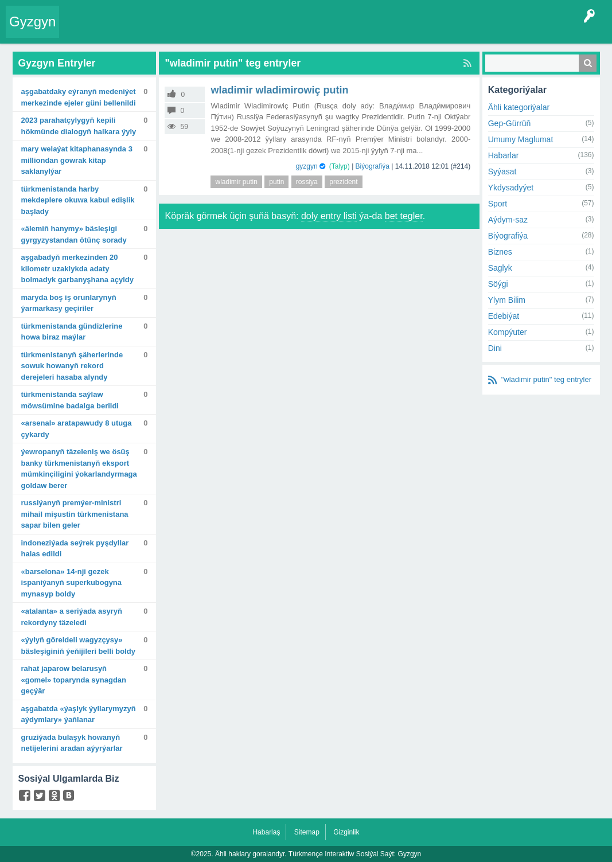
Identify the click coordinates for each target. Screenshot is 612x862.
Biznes (500, 251)
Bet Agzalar (307, 29)
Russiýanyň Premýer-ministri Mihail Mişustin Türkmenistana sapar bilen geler (74, 513)
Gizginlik (346, 832)
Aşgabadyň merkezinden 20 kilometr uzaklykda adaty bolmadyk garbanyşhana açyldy (77, 268)
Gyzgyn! (152, 29)
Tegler (185, 29)
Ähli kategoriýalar (518, 107)
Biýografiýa (372, 166)
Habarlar (503, 155)
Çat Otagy (382, 29)
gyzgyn (307, 166)
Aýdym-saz (508, 219)
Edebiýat (503, 316)
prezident (343, 182)
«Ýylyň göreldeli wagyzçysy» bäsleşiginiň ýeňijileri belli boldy (78, 645)
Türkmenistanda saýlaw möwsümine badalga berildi (70, 400)
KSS (346, 29)
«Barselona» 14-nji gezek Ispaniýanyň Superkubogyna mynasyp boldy (71, 582)
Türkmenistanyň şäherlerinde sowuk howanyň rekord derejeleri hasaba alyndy (72, 365)
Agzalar (268, 29)
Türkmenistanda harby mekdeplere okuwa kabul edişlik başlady (78, 200)
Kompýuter (507, 332)
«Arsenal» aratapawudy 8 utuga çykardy (76, 429)
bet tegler (404, 216)
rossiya (307, 182)
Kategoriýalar (227, 29)
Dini (495, 348)
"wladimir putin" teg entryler (546, 379)
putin (276, 182)
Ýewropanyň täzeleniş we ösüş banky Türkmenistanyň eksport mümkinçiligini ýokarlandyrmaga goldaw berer (79, 468)
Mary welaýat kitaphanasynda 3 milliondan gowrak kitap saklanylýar (76, 160)
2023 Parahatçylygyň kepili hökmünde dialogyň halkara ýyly (79, 126)
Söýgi (498, 283)
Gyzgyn (32, 21)
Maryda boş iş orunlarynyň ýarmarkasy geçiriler (68, 303)
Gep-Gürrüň (509, 123)
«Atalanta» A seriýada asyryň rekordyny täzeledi (71, 617)
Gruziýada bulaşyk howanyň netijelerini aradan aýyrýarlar (72, 743)
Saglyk (500, 267)
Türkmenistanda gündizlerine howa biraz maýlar (72, 332)
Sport (497, 203)
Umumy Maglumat (520, 139)
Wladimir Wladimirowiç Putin (279, 90)
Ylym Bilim (506, 300)
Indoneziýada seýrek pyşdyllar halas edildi (75, 549)
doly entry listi (329, 216)
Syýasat (502, 171)
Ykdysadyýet (510, 187)
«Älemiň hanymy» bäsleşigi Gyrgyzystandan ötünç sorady (74, 234)
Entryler (119, 29)
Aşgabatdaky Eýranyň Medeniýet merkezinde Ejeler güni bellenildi (78, 97)
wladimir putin (236, 182)
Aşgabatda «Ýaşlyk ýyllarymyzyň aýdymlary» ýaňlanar (78, 714)
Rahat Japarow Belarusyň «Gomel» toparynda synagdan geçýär (74, 679)
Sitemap (306, 832)
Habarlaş (266, 832)
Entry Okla (82, 29)
